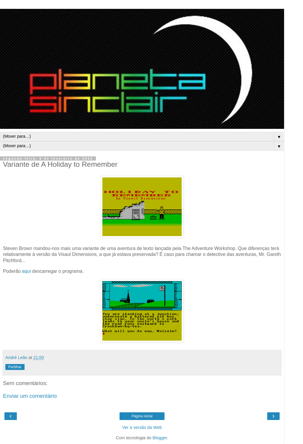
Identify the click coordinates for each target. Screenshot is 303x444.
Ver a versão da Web (142, 427)
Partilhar (15, 367)
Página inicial (142, 416)
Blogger (160, 437)
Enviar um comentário (30, 396)
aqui (26, 271)
